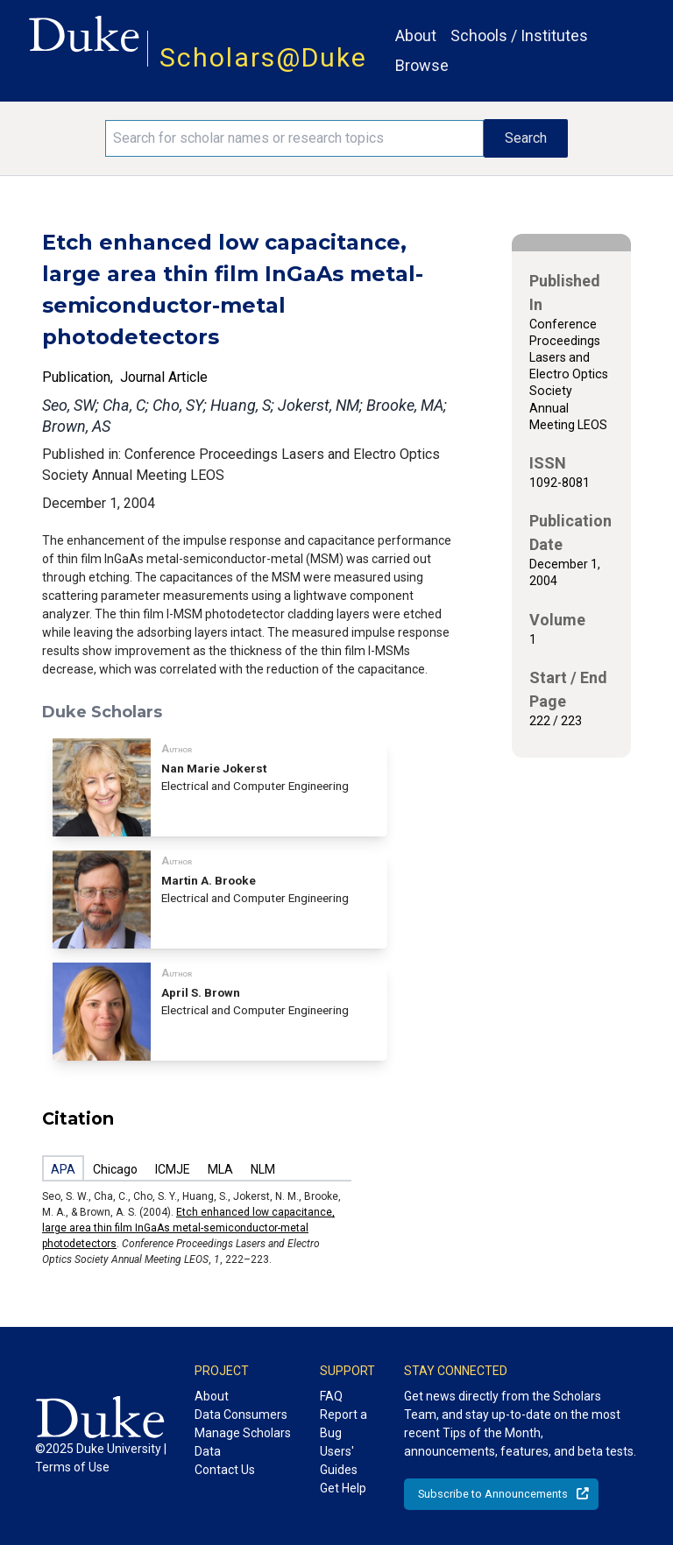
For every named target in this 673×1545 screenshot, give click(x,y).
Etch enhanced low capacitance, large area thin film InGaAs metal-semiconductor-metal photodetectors (188, 1228)
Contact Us (225, 1470)
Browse (422, 65)
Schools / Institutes (519, 35)
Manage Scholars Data (243, 1442)
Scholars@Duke (263, 57)
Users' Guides (339, 1460)
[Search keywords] (294, 138)
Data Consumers (241, 1414)
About (415, 35)
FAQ (331, 1396)
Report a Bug (343, 1423)
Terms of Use (72, 1467)
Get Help (343, 1488)
